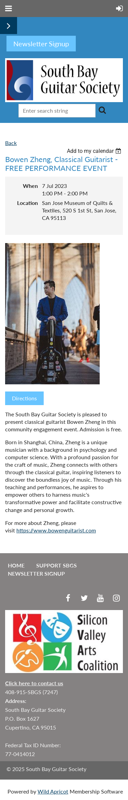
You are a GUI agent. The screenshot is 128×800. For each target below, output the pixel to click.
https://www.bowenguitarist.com (56, 530)
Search (102, 110)
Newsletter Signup (36, 573)
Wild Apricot (53, 791)
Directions (24, 398)
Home (16, 565)
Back (11, 143)
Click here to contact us (34, 683)
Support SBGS (56, 565)
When (30, 185)
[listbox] (95, 151)
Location (27, 202)
